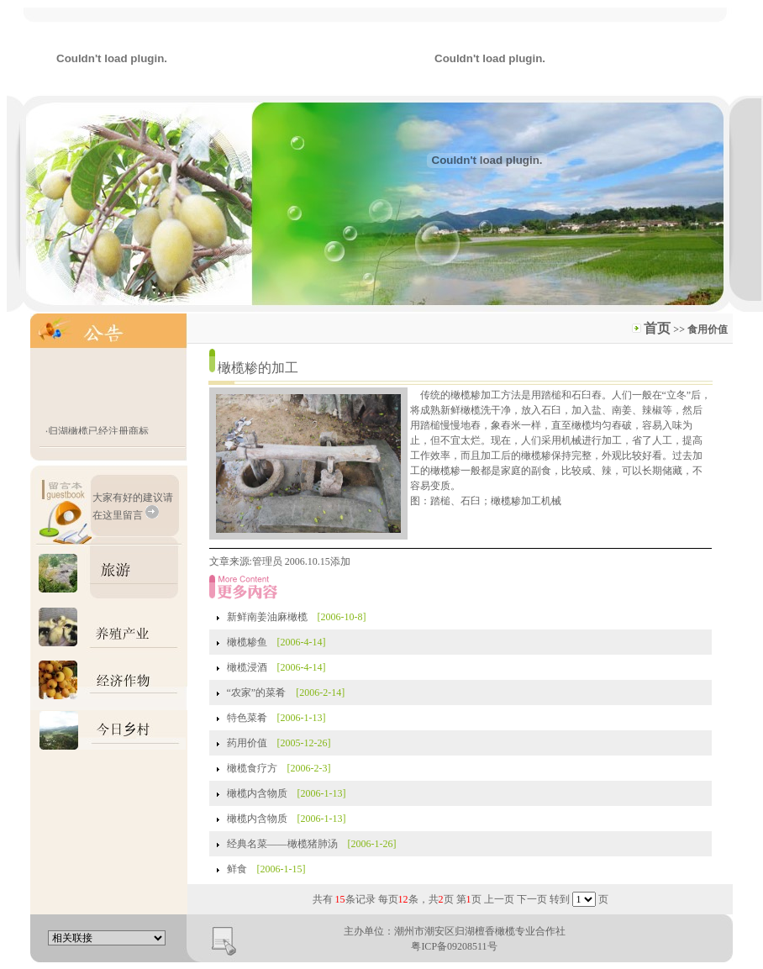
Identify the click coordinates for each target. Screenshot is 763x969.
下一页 (532, 899)
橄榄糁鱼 (247, 642)
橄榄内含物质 (257, 793)
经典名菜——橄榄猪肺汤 (282, 844)
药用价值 (247, 743)
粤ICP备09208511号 (454, 946)
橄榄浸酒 (247, 667)
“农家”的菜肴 (257, 692)
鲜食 (237, 869)
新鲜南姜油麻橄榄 (267, 617)
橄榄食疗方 (252, 768)
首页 (657, 328)
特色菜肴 (247, 718)
